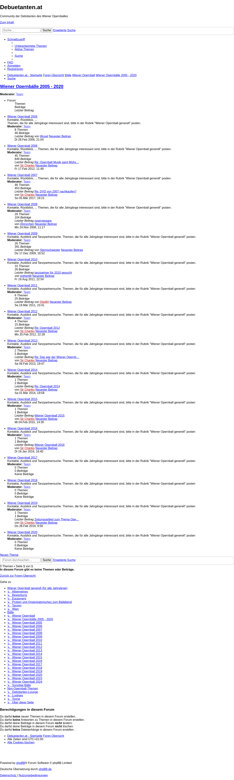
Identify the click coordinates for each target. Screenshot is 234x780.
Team (19, 94)
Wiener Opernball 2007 (22, 175)
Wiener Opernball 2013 (22, 340)
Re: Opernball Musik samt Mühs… (57, 162)
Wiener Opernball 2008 (22, 204)
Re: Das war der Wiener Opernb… (57, 357)
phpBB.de (45, 769)
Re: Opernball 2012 (47, 327)
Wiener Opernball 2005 (22, 116)
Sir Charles (27, 165)
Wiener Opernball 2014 (22, 369)
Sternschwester (50, 250)
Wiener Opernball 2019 (22, 503)
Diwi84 (44, 301)
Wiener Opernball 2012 (22, 311)
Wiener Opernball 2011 (22, 285)
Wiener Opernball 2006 (22, 145)
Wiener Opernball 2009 (22, 233)
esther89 (25, 275)
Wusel (44, 136)
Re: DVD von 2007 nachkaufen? (55, 191)
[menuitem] (31, 46)
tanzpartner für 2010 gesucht (53, 272)
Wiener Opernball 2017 (22, 457)
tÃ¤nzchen (27, 224)
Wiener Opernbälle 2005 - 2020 (31, 86)
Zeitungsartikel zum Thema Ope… (57, 519)
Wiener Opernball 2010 (22, 259)
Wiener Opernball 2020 (22, 532)
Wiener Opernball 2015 (22, 399)
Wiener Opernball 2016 (22, 428)
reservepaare (43, 220)
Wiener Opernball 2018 (22, 480)
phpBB (20, 762)
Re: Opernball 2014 (47, 386)
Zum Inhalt (7, 22)
